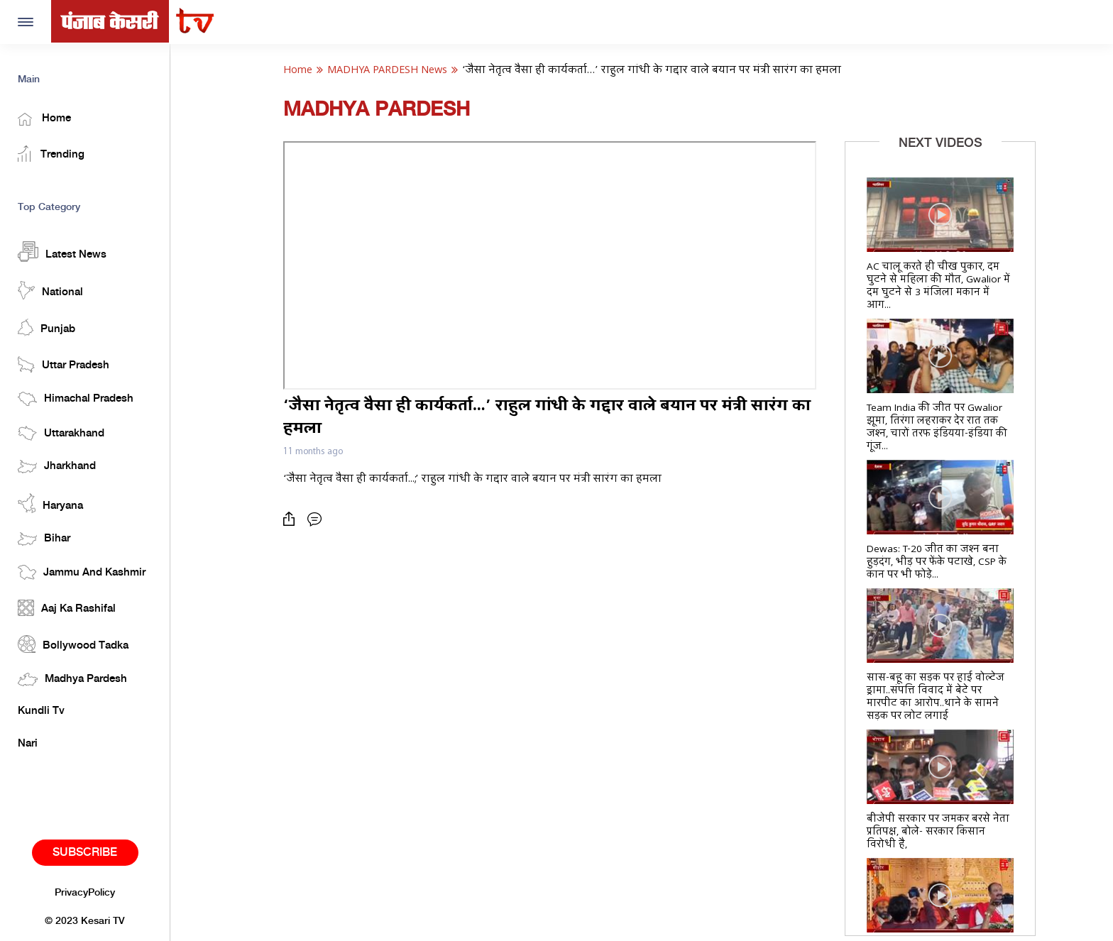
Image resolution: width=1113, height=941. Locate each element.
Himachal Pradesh (75, 399)
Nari (28, 743)
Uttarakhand (61, 433)
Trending (51, 153)
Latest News (62, 251)
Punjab (46, 327)
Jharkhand (57, 466)
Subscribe (85, 853)
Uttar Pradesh (63, 364)
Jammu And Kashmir (82, 572)
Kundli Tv (41, 711)
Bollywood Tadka (73, 644)
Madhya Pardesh (72, 679)
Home (44, 119)
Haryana (50, 503)
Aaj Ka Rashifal (67, 608)
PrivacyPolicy (85, 893)
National (50, 290)
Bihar (44, 539)
